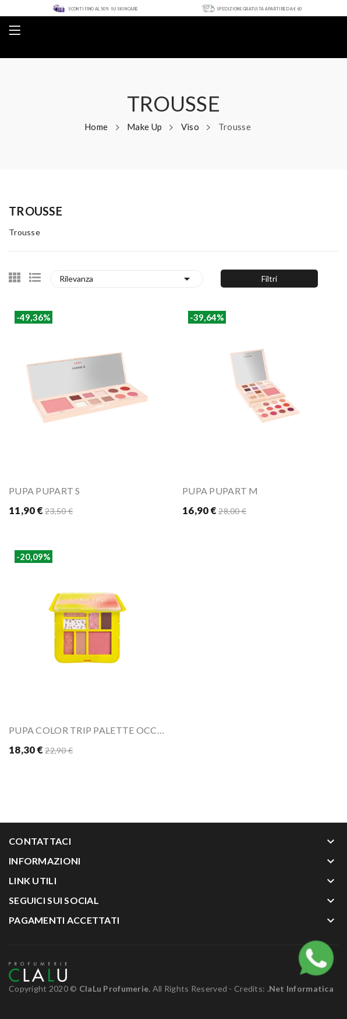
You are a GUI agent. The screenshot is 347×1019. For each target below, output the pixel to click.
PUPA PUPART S (44, 490)
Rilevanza (126, 279)
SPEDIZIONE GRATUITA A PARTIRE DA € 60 (259, 8)
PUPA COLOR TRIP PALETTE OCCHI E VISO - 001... (87, 729)
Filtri (269, 279)
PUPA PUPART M (220, 490)
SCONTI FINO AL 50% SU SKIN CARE (103, 8)
